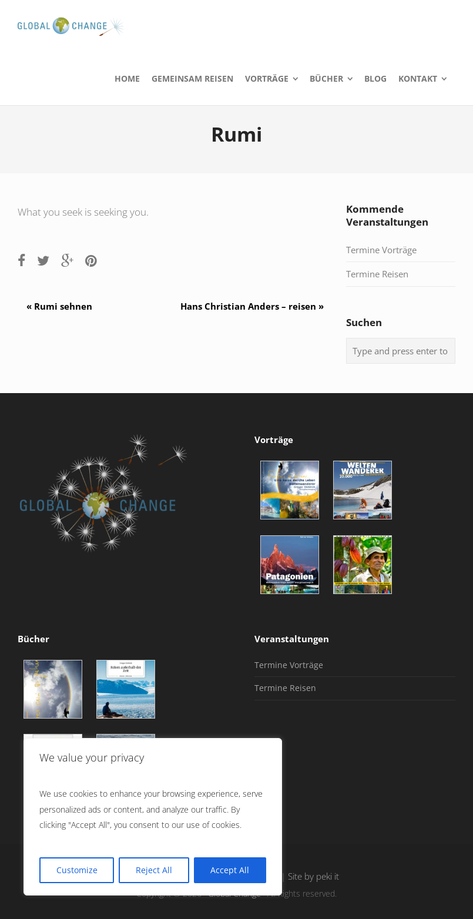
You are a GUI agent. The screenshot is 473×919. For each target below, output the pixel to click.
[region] (153, 816)
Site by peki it (313, 876)
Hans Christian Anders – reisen (256, 306)
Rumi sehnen (55, 306)
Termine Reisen (377, 274)
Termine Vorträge (381, 250)
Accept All (229, 870)
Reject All (154, 870)
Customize (77, 870)
